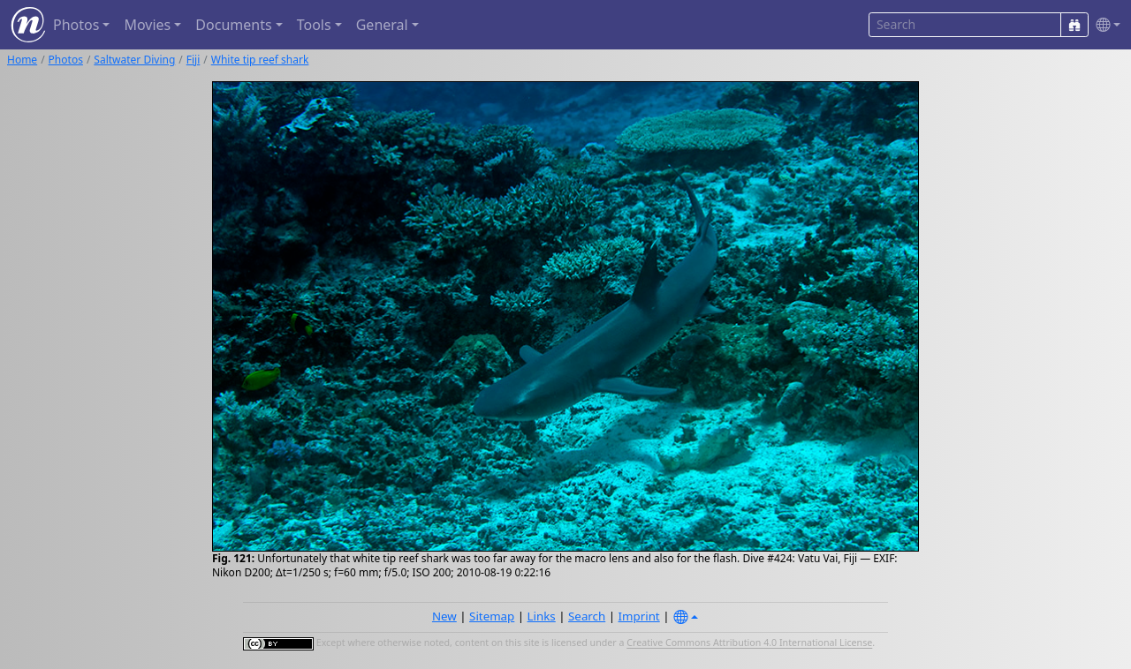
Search (586, 616)
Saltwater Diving (134, 59)
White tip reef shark (260, 59)
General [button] (382, 24)
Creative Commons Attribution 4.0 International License (749, 643)
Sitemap (491, 616)
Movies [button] (147, 24)
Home (22, 59)
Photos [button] (76, 24)
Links (542, 616)
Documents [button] (233, 24)
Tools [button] (314, 24)
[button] (1104, 25)
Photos (66, 59)
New (444, 616)
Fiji (193, 59)
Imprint (639, 616)
